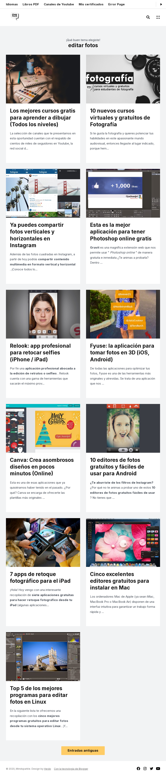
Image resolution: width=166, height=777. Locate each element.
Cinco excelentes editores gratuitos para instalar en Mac (119, 581)
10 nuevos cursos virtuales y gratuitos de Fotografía (120, 117)
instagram (145, 768)
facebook (138, 768)
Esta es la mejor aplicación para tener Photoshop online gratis (121, 231)
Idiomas (12, 4)
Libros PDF (31, 4)
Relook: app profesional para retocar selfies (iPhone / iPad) (40, 352)
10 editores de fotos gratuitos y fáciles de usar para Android (117, 467)
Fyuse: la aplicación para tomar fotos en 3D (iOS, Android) (122, 352)
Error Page (116, 4)
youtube (158, 768)
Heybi (47, 768)
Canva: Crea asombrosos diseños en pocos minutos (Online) (42, 467)
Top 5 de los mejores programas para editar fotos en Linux (39, 695)
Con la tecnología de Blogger (71, 768)
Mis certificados (91, 4)
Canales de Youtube (59, 4)
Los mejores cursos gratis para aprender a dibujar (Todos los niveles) (42, 117)
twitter (152, 768)
